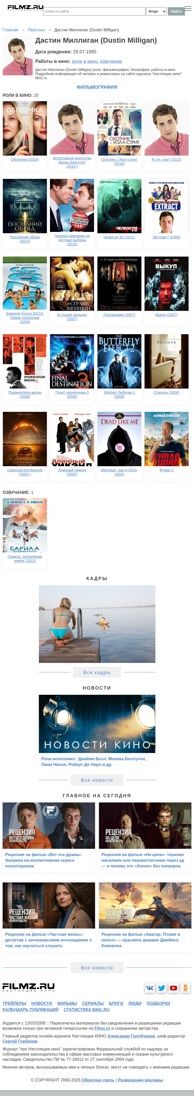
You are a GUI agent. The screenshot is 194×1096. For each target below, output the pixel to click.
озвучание (111, 61)
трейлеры (14, 1003)
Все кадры (97, 672)
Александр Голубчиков (131, 1036)
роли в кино (84, 61)
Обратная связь (98, 1080)
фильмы (67, 1003)
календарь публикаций (31, 1009)
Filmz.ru (102, 1028)
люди (134, 1003)
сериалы (93, 1003)
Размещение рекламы (140, 1080)
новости (41, 1003)
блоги (116, 1003)
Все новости (97, 780)
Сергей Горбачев (20, 1041)
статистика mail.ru (87, 1009)
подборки (158, 1003)
